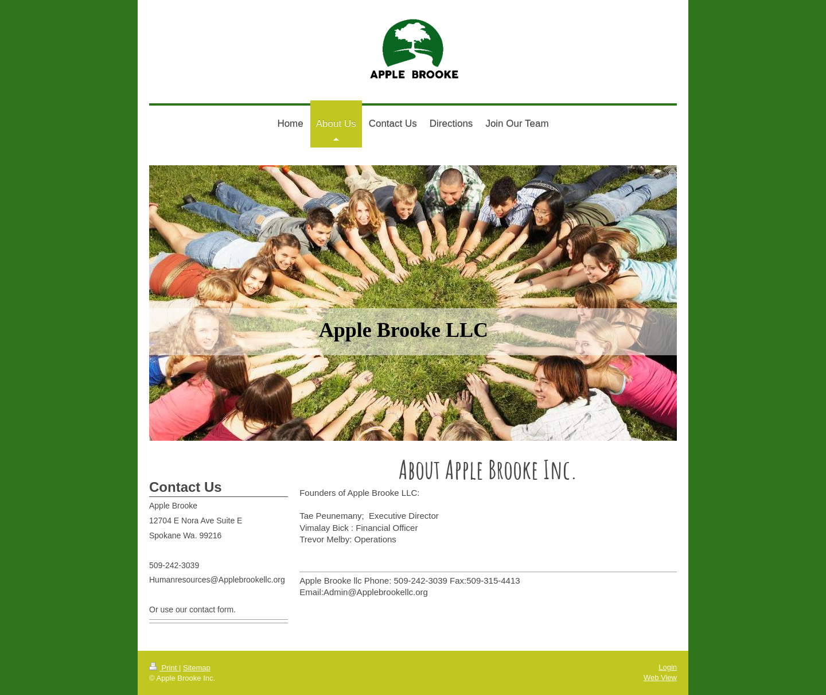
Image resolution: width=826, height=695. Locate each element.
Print (164, 667)
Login (668, 667)
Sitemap (197, 667)
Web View (660, 677)
